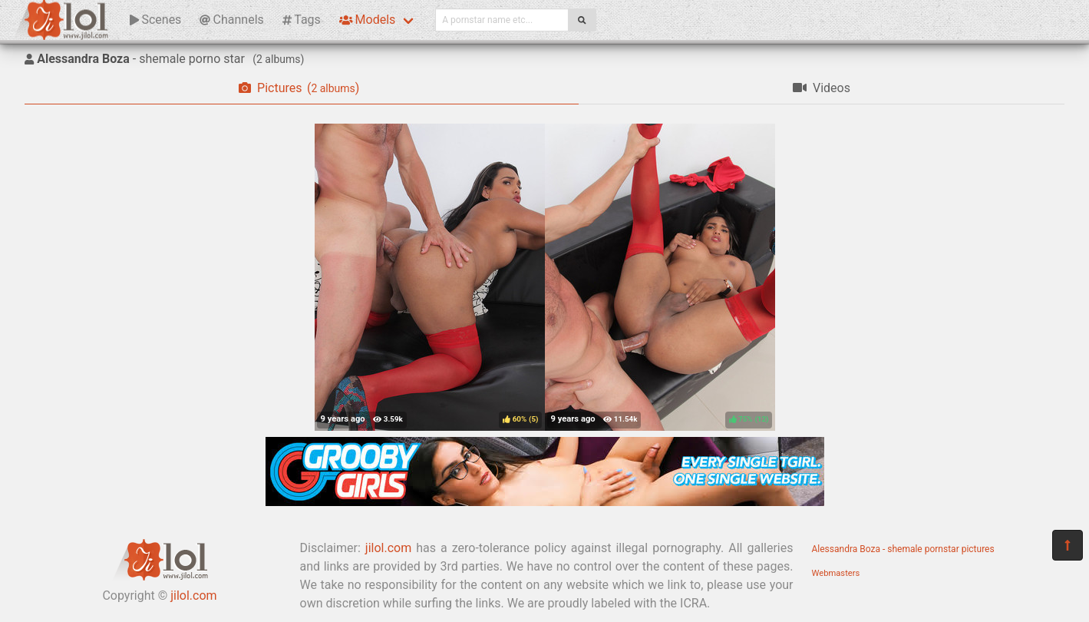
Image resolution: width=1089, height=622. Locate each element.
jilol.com (193, 595)
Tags (301, 19)
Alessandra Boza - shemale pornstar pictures (903, 549)
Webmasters (836, 573)
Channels (231, 19)
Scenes (155, 19)
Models (367, 19)
